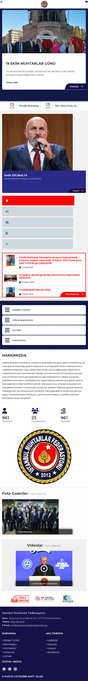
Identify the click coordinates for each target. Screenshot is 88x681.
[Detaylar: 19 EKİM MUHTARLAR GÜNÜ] (44, 245)
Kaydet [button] (79, 655)
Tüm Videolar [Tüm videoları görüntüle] (53, 508)
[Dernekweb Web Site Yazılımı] (44, 678)
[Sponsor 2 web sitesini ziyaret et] (44, 563)
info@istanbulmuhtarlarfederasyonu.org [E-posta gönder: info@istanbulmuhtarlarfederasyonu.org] (29, 590)
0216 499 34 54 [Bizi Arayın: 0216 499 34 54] (17, 586)
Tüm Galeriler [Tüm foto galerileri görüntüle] (38, 453)
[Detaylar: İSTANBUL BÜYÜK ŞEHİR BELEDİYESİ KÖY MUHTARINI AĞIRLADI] (44, 231)
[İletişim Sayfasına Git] (84, 4)
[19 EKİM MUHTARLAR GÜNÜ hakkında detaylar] (44, 31)
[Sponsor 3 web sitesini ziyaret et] (68, 563)
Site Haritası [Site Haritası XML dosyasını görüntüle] (9, 670)
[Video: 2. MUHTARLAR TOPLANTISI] (44, 531)
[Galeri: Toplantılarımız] (44, 476)
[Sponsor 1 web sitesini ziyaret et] (20, 563)
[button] (3, 4)
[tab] (9, 199)
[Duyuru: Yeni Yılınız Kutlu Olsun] (62, 105)
